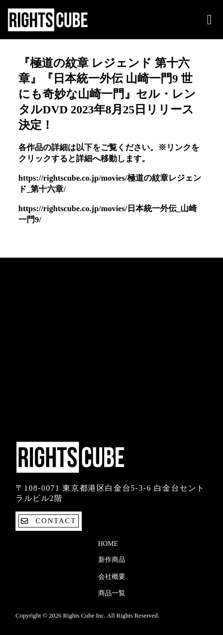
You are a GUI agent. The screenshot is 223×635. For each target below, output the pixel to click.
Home (108, 543)
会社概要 (111, 576)
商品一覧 (111, 593)
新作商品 (111, 559)
